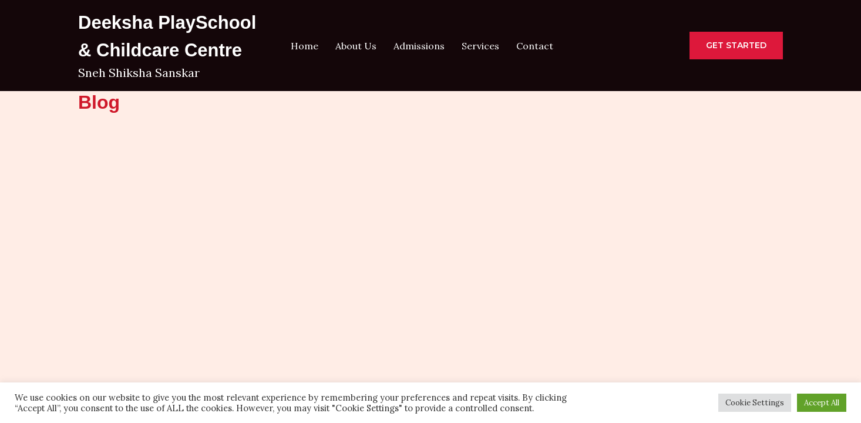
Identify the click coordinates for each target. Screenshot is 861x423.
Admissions (419, 46)
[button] (736, 46)
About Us (355, 46)
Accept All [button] (821, 403)
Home (304, 46)
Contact (534, 46)
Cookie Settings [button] (754, 403)
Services (480, 46)
